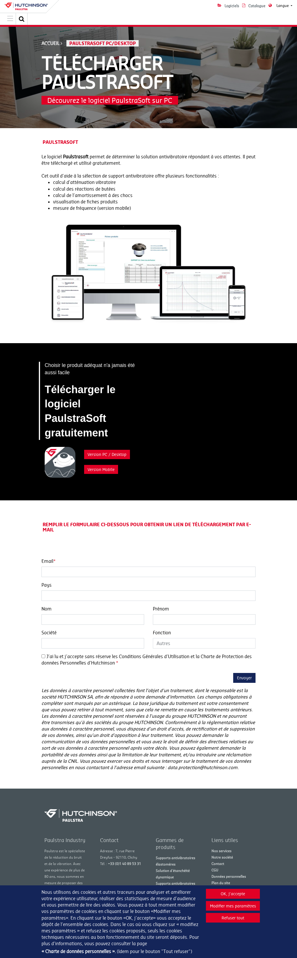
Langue (283, 5)
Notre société (222, 857)
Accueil (50, 43)
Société (49, 632)
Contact (217, 864)
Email (48, 561)
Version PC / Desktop (107, 454)
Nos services (221, 851)
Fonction (162, 632)
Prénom (161, 609)
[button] (22, 19)
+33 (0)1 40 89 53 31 (124, 864)
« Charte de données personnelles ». (78, 951)
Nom (46, 609)
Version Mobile (101, 469)
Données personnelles (228, 876)
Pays (46, 585)
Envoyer (244, 677)
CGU (214, 870)
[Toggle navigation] (10, 19)
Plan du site (220, 883)
